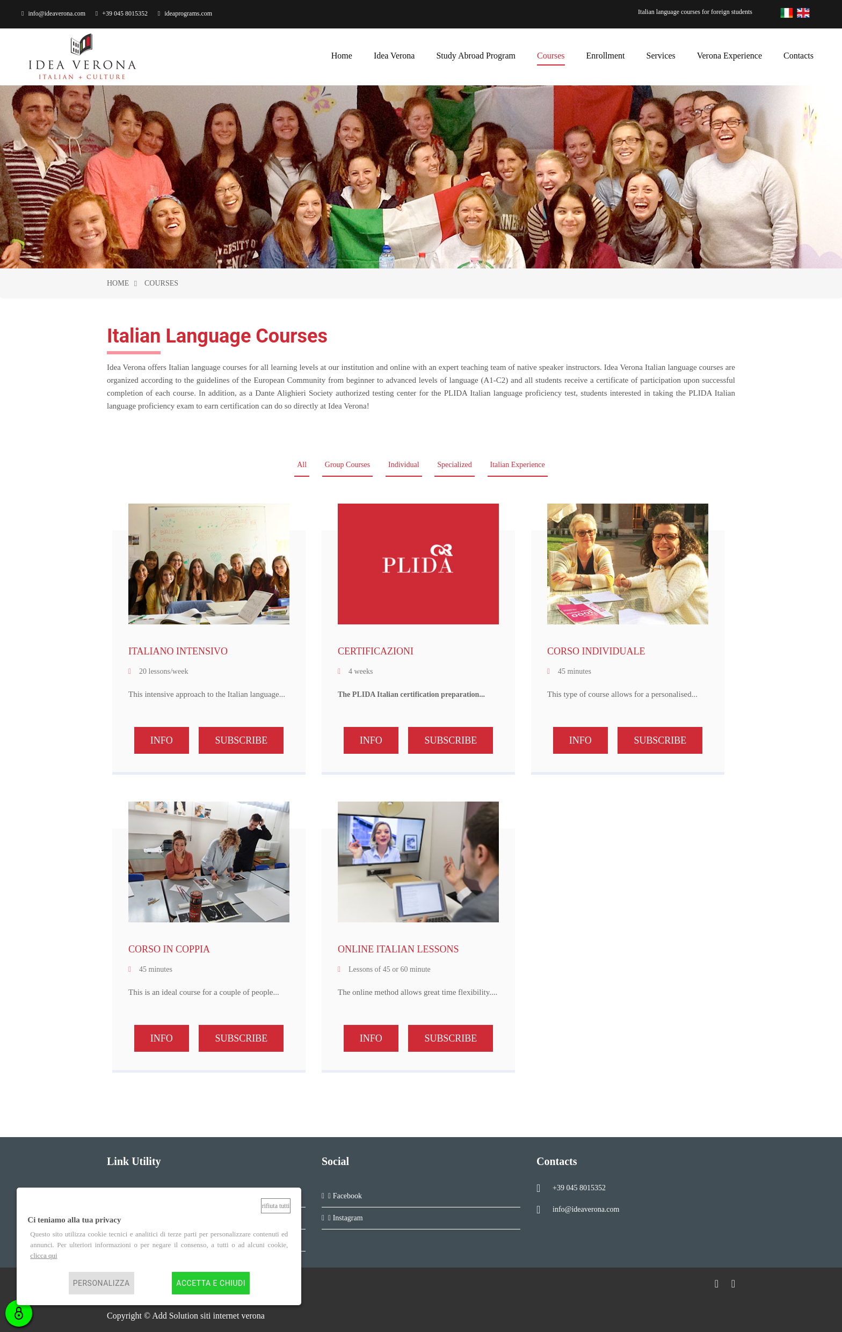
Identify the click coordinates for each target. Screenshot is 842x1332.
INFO (161, 740)
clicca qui (43, 1255)
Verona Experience (729, 54)
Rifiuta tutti (276, 1206)
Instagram (345, 1218)
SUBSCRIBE (241, 740)
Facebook (345, 1196)
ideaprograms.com (185, 13)
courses (551, 54)
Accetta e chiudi (211, 1283)
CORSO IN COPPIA (169, 949)
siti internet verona (232, 1315)
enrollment (605, 54)
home (341, 54)
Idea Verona (394, 54)
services (661, 54)
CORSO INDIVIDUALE (596, 651)
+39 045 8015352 (122, 13)
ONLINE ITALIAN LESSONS (398, 949)
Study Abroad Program (476, 54)
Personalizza (101, 1283)
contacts (798, 54)
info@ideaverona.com (53, 13)
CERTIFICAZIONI (375, 651)
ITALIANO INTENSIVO (178, 651)
